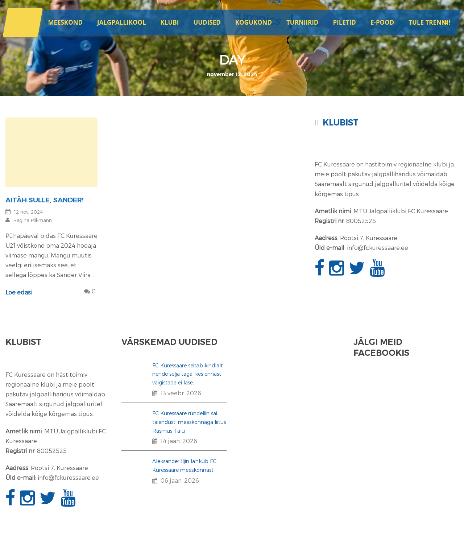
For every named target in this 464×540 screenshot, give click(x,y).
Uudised (206, 22)
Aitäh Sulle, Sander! (44, 200)
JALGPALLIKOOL (121, 22)
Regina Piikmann (32, 220)
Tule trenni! (429, 22)
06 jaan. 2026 (180, 480)
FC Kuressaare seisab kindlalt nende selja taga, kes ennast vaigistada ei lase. (187, 374)
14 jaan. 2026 (179, 440)
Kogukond (253, 22)
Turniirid (302, 22)
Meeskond (65, 22)
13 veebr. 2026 (181, 392)
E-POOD (382, 22)
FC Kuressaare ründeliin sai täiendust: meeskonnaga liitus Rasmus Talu (189, 422)
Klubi (170, 22)
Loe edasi (18, 292)
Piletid (344, 22)
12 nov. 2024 (28, 212)
